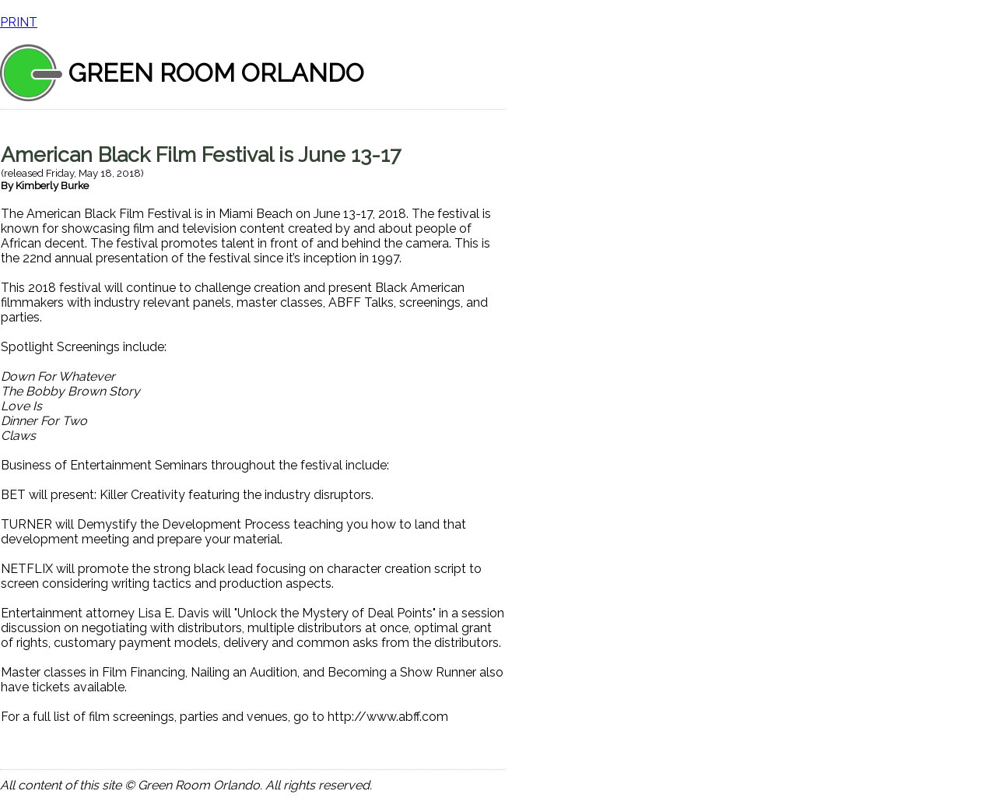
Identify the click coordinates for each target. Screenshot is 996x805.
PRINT (18, 22)
